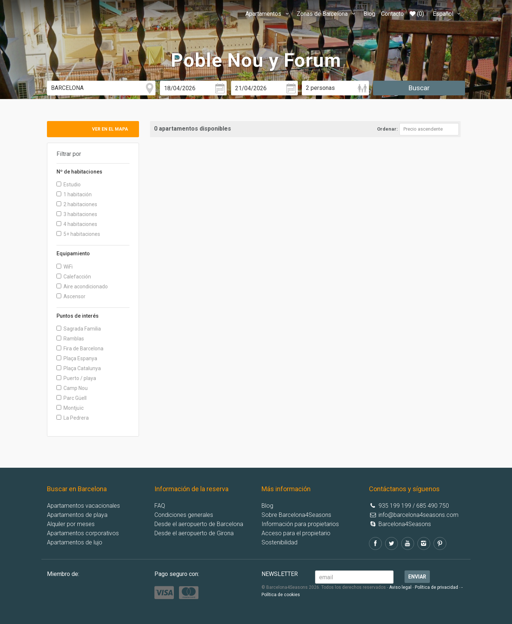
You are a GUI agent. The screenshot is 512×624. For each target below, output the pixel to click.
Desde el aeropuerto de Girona (194, 533)
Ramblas (70, 339)
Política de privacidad (436, 587)
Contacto (392, 13)
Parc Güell (71, 398)
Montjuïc (70, 408)
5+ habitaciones (78, 234)
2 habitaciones (76, 204)
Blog (369, 13)
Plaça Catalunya (78, 368)
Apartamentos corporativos (83, 533)
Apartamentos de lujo (74, 542)
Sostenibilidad (279, 542)
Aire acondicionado (82, 286)
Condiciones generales (183, 514)
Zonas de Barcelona (327, 13)
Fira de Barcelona (79, 348)
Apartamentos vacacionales (83, 505)
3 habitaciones (76, 214)
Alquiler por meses (71, 524)
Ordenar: (387, 129)
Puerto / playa (76, 378)
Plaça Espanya (76, 358)
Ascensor (70, 296)
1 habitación (74, 194)
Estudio (68, 184)
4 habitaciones (76, 224)
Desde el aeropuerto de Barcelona (198, 524)
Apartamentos (268, 13)
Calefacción (73, 277)
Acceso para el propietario (296, 533)
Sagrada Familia (78, 329)
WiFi (64, 267)
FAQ (159, 505)
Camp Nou (72, 388)
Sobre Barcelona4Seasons (296, 514)
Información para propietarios (300, 524)
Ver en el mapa (110, 129)
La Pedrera (72, 418)
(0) (417, 13)
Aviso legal (400, 587)
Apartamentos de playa (77, 514)
